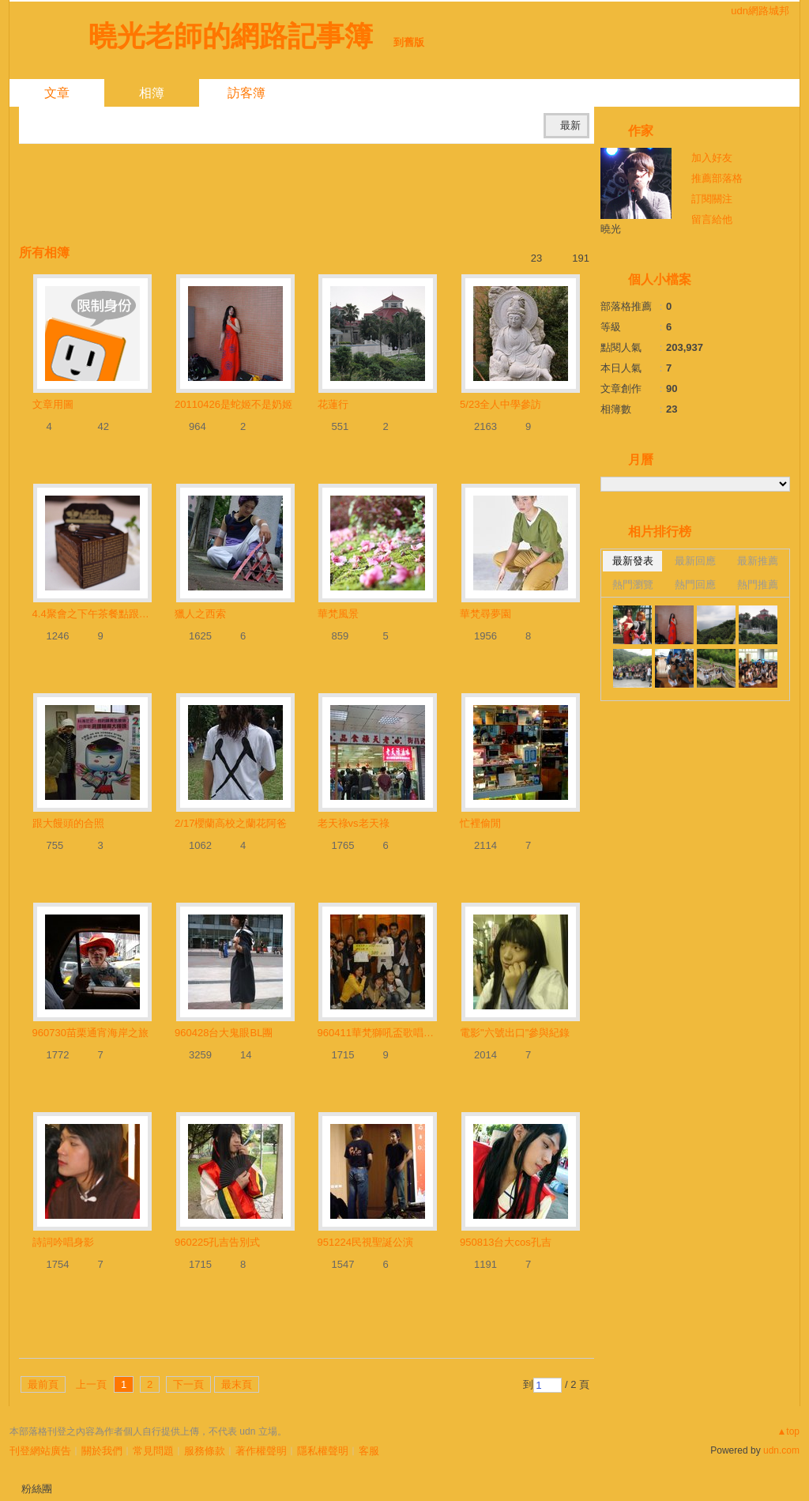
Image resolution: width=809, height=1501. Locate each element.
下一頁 (188, 1384)
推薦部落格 (717, 178)
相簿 (151, 93)
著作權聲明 (261, 1451)
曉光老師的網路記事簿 (230, 36)
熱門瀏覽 (632, 584)
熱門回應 (695, 584)
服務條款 (204, 1451)
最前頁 (43, 1384)
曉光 (610, 229)
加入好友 (711, 158)
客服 (369, 1451)
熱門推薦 (757, 584)
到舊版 (408, 42)
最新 (570, 125)
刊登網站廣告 (40, 1451)
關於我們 (101, 1451)
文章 (57, 93)
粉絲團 (36, 1489)
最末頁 (236, 1384)
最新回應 (695, 561)
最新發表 (632, 561)
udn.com (781, 1450)
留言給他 (711, 219)
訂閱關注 (711, 199)
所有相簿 (44, 252)
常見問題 (153, 1451)
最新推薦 (757, 561)
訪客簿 (246, 93)
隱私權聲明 (322, 1451)
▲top (788, 1431)
